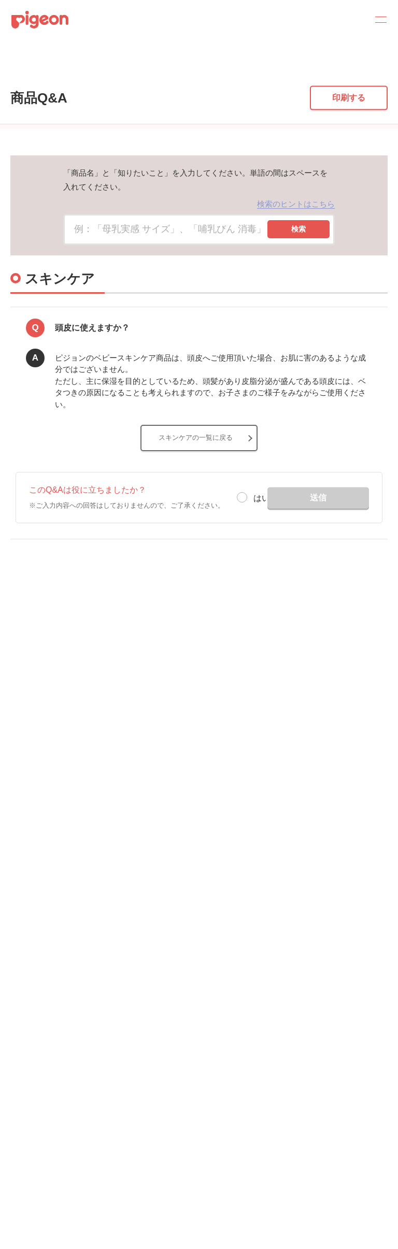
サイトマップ (30, 983)
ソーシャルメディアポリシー (51, 1079)
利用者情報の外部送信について (54, 1063)
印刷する (348, 159)
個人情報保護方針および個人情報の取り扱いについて (86, 1031)
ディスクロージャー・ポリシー (54, 1015)
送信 (318, 559)
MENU (377, 19)
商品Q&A (51, 74)
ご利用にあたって (36, 1096)
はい (261, 560)
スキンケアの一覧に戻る (196, 500)
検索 (298, 291)
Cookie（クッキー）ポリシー (52, 1047)
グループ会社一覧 (36, 999)
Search (352, 19)
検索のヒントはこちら (296, 265)
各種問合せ (26, 1112)
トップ (13, 74)
